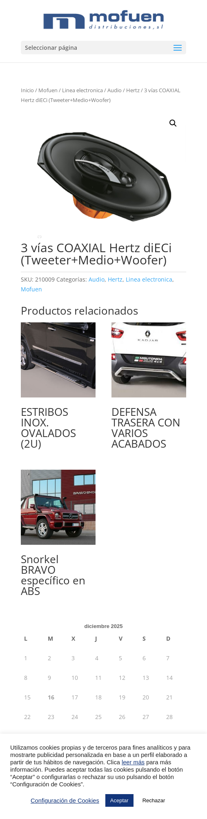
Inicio (27, 90)
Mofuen (48, 90)
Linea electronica (82, 90)
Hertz (133, 90)
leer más (133, 762)
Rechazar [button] (153, 800)
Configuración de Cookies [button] (65, 800)
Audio (114, 90)
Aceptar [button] (119, 800)
